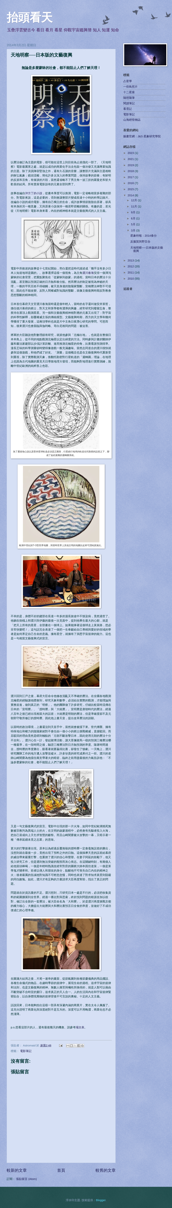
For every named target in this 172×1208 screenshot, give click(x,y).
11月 (134, 206)
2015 (131, 189)
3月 (133, 230)
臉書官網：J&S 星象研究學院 (142, 136)
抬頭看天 (30, 17)
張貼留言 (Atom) (26, 1179)
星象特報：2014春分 (143, 235)
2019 (131, 165)
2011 (131, 272)
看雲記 (127, 108)
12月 (134, 200)
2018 (131, 171)
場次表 (80, 1027)
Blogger (100, 1200)
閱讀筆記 (129, 103)
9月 (133, 212)
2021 (131, 159)
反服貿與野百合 (140, 241)
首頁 (61, 1170)
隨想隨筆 (129, 97)
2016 (131, 183)
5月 (133, 224)
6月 (133, 218)
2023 (131, 152)
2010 (131, 278)
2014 (131, 195)
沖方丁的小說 (33, 193)
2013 (131, 260)
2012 (131, 266)
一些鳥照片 (130, 86)
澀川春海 (88, 272)
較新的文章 (17, 1170)
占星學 (127, 81)
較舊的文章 (106, 1170)
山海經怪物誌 (131, 119)
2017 (131, 177)
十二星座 (129, 92)
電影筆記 (26, 1051)
